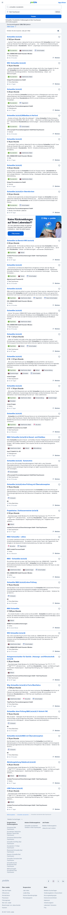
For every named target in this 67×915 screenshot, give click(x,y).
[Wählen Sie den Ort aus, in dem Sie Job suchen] (33, 12)
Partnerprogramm (27, 898)
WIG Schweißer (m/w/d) (16, 633)
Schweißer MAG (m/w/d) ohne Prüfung (22, 582)
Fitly (45, 907)
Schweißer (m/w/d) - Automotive (19, 461)
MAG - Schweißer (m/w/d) (17, 559)
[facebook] (48, 881)
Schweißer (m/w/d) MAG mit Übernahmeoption (25, 736)
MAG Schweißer (13, 608)
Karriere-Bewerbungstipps (30, 895)
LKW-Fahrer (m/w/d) (15, 788)
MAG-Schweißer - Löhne (16, 537)
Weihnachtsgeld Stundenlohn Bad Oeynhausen (12, 870)
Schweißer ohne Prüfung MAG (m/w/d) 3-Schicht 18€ (27, 711)
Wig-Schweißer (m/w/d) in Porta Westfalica (24, 685)
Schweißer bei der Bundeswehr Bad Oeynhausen (12, 864)
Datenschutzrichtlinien (50, 898)
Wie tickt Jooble (6, 902)
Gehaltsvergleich (48, 902)
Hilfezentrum (5, 893)
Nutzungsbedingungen (50, 895)
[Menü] (2, 2)
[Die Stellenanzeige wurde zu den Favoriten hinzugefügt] (59, 37)
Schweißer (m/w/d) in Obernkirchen (20, 191)
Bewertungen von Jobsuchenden (11, 905)
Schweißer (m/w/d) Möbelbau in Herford (22, 115)
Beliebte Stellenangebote (49, 825)
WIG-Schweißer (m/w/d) (16, 63)
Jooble (12, 912)
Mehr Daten (12, 27)
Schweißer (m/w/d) (14, 37)
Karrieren (4, 907)
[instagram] (53, 881)
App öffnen (62, 2)
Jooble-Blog (26, 893)
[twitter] (58, 881)
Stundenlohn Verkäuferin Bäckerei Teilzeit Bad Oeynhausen (14, 833)
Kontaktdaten (6, 895)
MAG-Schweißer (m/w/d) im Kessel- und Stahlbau (26, 437)
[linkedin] (63, 881)
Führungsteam (6, 900)
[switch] (58, 31)
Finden (33, 16)
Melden (56, 58)
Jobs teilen (26, 890)
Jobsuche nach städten (49, 828)
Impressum (47, 900)
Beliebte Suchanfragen (15, 819)
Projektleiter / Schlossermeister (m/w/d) (22, 511)
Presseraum (5, 898)
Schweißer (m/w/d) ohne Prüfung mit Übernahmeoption (28, 484)
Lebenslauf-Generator (50, 905)
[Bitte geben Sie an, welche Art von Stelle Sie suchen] (33, 7)
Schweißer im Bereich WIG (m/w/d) (20, 240)
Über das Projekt (6, 890)
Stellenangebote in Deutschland (53, 893)
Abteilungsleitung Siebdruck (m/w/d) (21, 762)
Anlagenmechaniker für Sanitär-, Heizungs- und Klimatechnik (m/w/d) (30, 658)
